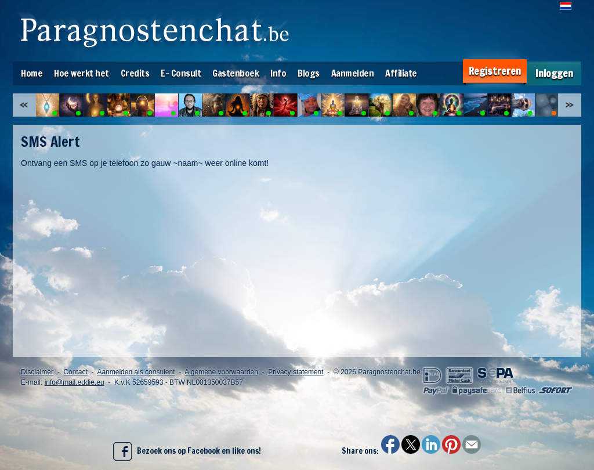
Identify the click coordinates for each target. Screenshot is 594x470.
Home (31, 73)
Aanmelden (352, 73)
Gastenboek (235, 73)
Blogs (309, 73)
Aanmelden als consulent (136, 372)
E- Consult (181, 73)
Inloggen (554, 73)
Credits (135, 73)
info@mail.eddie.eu (74, 382)
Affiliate (401, 73)
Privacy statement (295, 372)
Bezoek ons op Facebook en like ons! (187, 451)
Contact (75, 372)
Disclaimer (37, 372)
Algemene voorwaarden (221, 372)
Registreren (495, 71)
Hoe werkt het (81, 73)
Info (278, 73)
